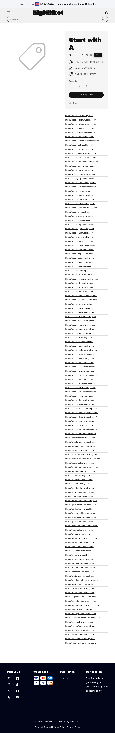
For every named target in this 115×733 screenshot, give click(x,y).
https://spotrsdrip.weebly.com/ (79, 287)
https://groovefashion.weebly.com (80, 505)
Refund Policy (73, 727)
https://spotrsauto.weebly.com (79, 241)
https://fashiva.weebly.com (77, 475)
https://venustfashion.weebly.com (80, 567)
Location (64, 678)
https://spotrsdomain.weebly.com (80, 262)
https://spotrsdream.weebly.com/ (80, 275)
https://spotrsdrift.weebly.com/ (79, 283)
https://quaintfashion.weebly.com (80, 463)
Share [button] (74, 103)
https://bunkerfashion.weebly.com (80, 509)
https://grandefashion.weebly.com (80, 517)
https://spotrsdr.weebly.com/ (78, 270)
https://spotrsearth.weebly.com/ (79, 304)
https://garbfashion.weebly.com (79, 521)
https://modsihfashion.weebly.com (81, 446)
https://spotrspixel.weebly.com (79, 266)
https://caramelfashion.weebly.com (81, 500)
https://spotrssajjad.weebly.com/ (80, 174)
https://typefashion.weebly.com (79, 450)
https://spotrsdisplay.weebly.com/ (80, 120)
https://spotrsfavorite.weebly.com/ (80, 153)
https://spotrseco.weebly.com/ (79, 308)
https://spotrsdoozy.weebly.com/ (80, 132)
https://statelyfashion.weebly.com (80, 471)
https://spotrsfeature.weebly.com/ (80, 157)
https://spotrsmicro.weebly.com (79, 321)
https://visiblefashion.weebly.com (80, 643)
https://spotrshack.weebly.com (79, 233)
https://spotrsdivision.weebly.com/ (81, 124)
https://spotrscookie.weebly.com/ (80, 387)
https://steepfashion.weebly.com (80, 542)
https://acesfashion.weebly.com (79, 572)
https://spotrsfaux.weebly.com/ (79, 149)
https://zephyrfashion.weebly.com (80, 626)
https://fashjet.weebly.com (77, 484)
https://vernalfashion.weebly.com (80, 438)
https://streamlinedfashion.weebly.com (83, 459)
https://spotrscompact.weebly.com (81, 325)
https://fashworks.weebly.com (79, 480)
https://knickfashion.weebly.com (80, 639)
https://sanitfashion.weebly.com (79, 563)
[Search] (103, 19)
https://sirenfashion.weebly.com (80, 588)
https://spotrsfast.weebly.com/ (79, 145)
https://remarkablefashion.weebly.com (82, 618)
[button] (8, 13)
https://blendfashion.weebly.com (80, 634)
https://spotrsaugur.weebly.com (79, 224)
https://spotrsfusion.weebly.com (80, 258)
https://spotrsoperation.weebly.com (81, 208)
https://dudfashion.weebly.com (79, 559)
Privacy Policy (58, 727)
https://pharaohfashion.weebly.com (81, 454)
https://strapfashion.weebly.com (80, 584)
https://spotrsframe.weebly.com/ (80, 383)
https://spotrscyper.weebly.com (79, 229)
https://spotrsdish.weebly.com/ (79, 116)
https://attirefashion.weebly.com (80, 622)
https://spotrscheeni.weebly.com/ (80, 183)
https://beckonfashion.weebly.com (81, 513)
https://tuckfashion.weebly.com (79, 630)
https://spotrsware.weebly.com (79, 237)
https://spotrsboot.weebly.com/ (79, 363)
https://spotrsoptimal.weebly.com (80, 333)
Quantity (73, 81)
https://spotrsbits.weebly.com (78, 220)
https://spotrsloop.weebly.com (79, 254)
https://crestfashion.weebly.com (80, 593)
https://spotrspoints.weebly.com (80, 312)
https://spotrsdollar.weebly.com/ (80, 128)
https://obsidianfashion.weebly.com (81, 580)
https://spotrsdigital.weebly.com (79, 346)
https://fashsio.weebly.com (77, 534)
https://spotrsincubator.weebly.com (81, 350)
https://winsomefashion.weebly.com (81, 526)
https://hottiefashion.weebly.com (80, 492)
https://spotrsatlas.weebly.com (79, 195)
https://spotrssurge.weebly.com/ (80, 367)
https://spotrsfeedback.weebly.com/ (81, 162)
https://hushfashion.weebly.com (79, 488)
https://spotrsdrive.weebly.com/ (79, 291)
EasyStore (74, 722)
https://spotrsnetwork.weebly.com (80, 187)
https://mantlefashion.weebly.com (80, 442)
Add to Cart (86, 94)
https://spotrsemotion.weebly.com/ (81, 429)
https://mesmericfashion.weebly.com (82, 605)
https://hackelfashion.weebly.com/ (81, 601)
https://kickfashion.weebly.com (79, 547)
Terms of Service (43, 727)
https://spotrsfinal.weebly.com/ (79, 170)
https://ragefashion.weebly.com (79, 496)
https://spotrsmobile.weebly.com (80, 203)
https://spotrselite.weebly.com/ (79, 425)
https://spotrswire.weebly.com (79, 216)
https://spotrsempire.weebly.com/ (80, 434)
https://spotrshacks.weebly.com (79, 354)
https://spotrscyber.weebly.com (79, 199)
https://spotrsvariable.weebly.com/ (81, 375)
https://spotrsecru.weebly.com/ (79, 396)
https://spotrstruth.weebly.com (79, 342)
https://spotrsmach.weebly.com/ (80, 358)
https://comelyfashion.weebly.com (80, 613)
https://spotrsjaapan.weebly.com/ (80, 178)
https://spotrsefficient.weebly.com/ (81, 417)
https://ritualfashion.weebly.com (80, 530)
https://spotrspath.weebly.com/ (79, 379)
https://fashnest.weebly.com (78, 551)
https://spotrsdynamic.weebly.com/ (81, 296)
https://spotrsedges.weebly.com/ (80, 404)
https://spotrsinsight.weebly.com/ (80, 371)
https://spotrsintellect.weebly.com (80, 245)
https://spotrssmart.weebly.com (79, 250)
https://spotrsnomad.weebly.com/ (80, 392)
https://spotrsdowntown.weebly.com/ (82, 141)
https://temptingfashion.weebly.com (81, 467)
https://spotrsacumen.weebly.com (80, 329)
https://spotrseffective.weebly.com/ (81, 408)
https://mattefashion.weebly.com (80, 576)
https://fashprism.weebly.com (78, 555)
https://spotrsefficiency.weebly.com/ (81, 413)
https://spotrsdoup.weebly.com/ (79, 137)
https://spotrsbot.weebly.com (78, 337)
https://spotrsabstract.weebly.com (80, 316)
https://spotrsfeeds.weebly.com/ (80, 166)
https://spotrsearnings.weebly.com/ (81, 300)
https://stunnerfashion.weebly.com (81, 538)
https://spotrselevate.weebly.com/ (80, 421)
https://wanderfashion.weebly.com (81, 609)
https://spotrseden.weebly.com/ (79, 400)
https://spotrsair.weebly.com (78, 212)
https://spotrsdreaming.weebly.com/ (81, 279)
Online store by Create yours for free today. (57, 4)
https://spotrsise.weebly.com (78, 191)
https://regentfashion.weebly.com (80, 597)
